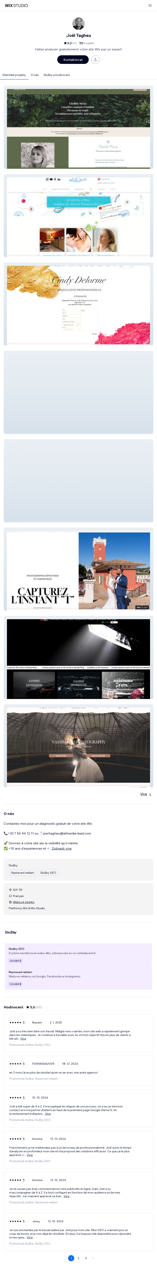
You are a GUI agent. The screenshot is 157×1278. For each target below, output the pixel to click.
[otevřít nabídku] (150, 5)
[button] (78, 127)
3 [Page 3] (86, 1258)
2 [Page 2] (78, 1258)
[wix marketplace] (16, 5)
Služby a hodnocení (57, 75)
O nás (35, 75)
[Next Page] (93, 1258)
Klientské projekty (14, 75)
